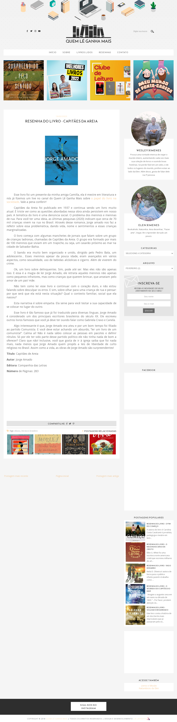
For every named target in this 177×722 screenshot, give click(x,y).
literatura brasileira (29, 431)
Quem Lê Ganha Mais (56, 719)
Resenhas (105, 52)
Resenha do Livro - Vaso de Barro (159, 566)
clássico (17, 431)
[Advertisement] (149, 341)
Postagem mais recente (16, 475)
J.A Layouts (142, 719)
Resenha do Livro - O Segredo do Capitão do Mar (159, 588)
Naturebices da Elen (149, 688)
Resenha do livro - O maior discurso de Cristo (157, 546)
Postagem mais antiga (107, 475)
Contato (122, 52)
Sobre (66, 52)
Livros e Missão (149, 685)
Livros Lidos (85, 52)
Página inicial (62, 475)
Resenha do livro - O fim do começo (159, 525)
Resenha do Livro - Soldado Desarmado (157, 608)
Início (52, 52)
